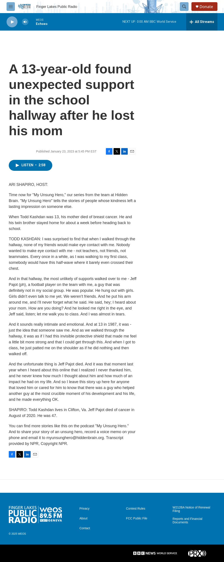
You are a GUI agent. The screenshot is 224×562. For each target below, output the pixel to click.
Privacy (84, 508)
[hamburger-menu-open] (11, 6)
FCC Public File (136, 518)
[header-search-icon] (184, 6)
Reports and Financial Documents (187, 520)
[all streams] (201, 22)
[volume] (25, 22)
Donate (206, 6)
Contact (84, 528)
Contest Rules (135, 508)
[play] (12, 21)
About (83, 518)
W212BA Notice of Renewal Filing (191, 509)
